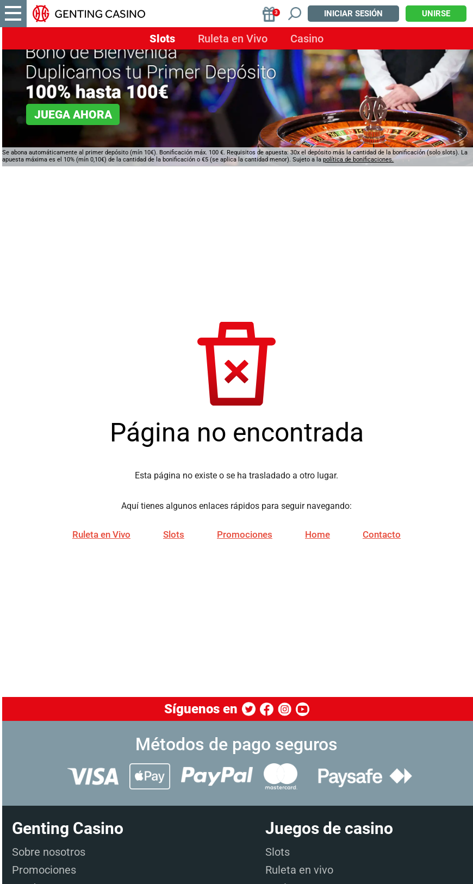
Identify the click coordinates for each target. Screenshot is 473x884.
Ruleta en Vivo (232, 38)
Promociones (244, 534)
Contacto (382, 534)
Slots (162, 38)
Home (317, 534)
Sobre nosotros (48, 851)
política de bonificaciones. (358, 159)
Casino (306, 38)
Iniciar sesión (353, 13)
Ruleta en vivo (299, 869)
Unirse (436, 13)
